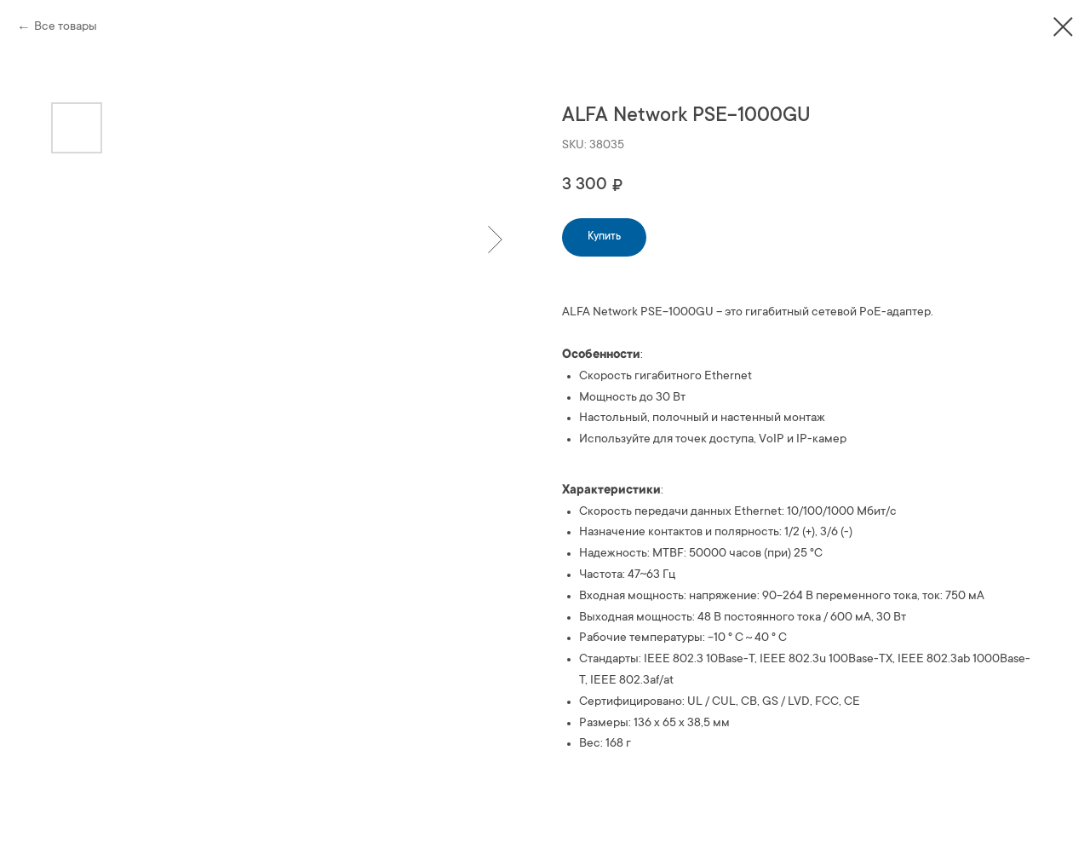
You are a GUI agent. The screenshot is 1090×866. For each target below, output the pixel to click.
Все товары (65, 27)
